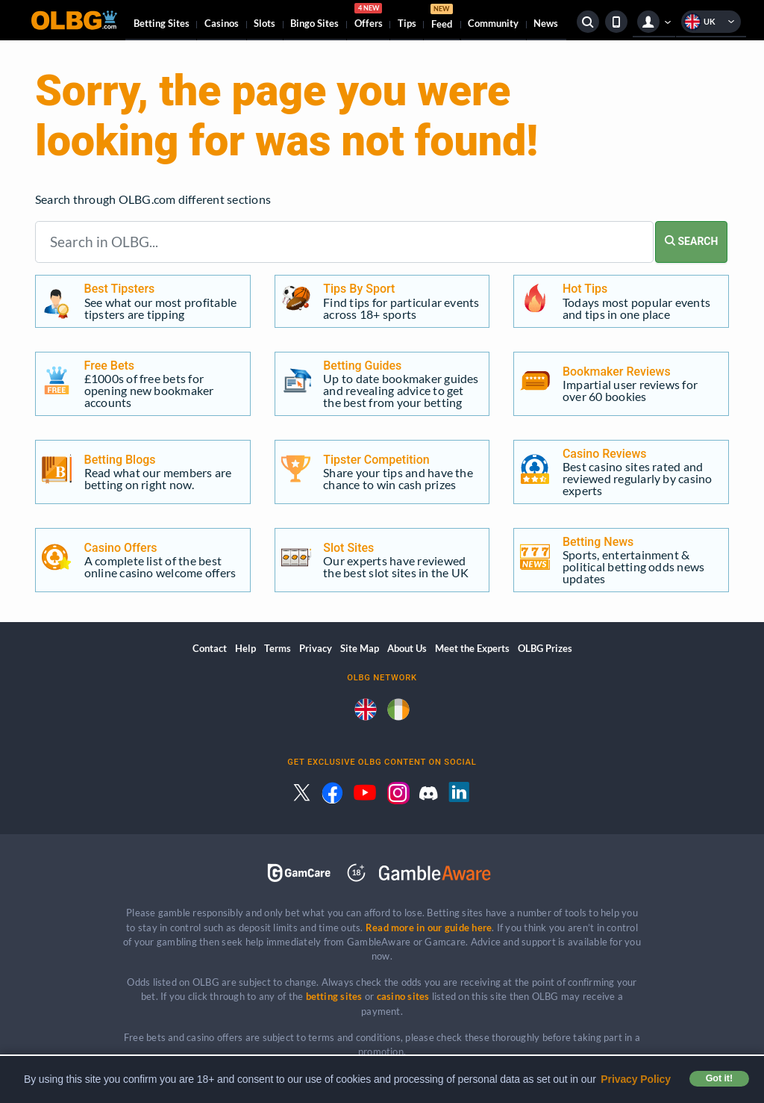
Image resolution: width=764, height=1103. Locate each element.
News (545, 23)
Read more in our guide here (429, 927)
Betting (162, 23)
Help (245, 648)
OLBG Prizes (545, 648)
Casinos (221, 23)
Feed (441, 18)
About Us (407, 648)
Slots (264, 23)
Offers (368, 18)
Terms (277, 648)
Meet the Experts (472, 648)
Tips (407, 23)
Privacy (315, 648)
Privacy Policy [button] (636, 1079)
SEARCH (691, 241)
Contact (209, 648)
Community (493, 23)
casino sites (403, 996)
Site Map (359, 648)
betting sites (334, 996)
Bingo (314, 23)
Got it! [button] (719, 1078)
